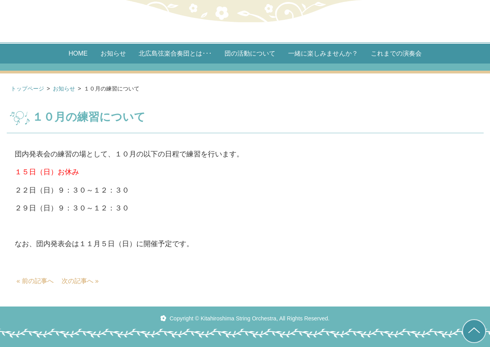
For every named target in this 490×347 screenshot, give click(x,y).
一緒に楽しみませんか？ (323, 53)
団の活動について (250, 53)
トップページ (27, 88)
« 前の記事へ (35, 281)
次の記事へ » (80, 281)
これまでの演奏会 (396, 53)
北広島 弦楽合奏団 (245, 21)
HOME (78, 53)
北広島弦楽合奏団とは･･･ (175, 53)
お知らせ (113, 53)
